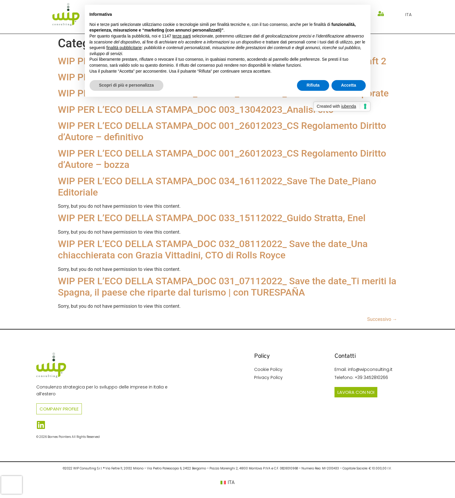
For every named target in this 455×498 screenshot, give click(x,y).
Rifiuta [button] (313, 85)
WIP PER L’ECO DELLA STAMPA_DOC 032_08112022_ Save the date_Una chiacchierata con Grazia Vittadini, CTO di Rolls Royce (213, 249)
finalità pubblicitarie (124, 47)
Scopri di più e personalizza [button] (126, 85)
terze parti (181, 36)
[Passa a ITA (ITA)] (228, 482)
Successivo (382, 319)
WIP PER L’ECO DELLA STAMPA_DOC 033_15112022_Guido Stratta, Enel (212, 218)
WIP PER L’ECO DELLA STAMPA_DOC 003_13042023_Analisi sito (196, 109)
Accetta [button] (348, 85)
